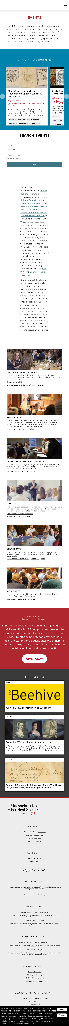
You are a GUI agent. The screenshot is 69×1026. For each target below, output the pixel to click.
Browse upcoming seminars (18, 517)
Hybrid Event (35, 123)
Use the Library (54, 923)
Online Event (58, 124)
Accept (62, 1010)
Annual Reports (34, 1004)
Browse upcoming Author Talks (20, 429)
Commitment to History (34, 981)
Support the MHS (14, 382)
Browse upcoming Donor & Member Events (25, 385)
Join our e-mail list (34, 858)
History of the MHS (34, 972)
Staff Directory (34, 1001)
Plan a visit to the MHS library (34, 895)
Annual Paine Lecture (17, 119)
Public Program (33, 119)
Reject (62, 1015)
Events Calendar (34, 861)
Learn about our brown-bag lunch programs (26, 559)
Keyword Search (14, 159)
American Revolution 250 (18, 123)
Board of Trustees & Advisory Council (34, 998)
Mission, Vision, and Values (34, 978)
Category (11, 149)
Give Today (34, 658)
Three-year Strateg (34, 975)
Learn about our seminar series (20, 514)
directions (42, 832)
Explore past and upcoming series (21, 471)
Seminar (56, 117)
